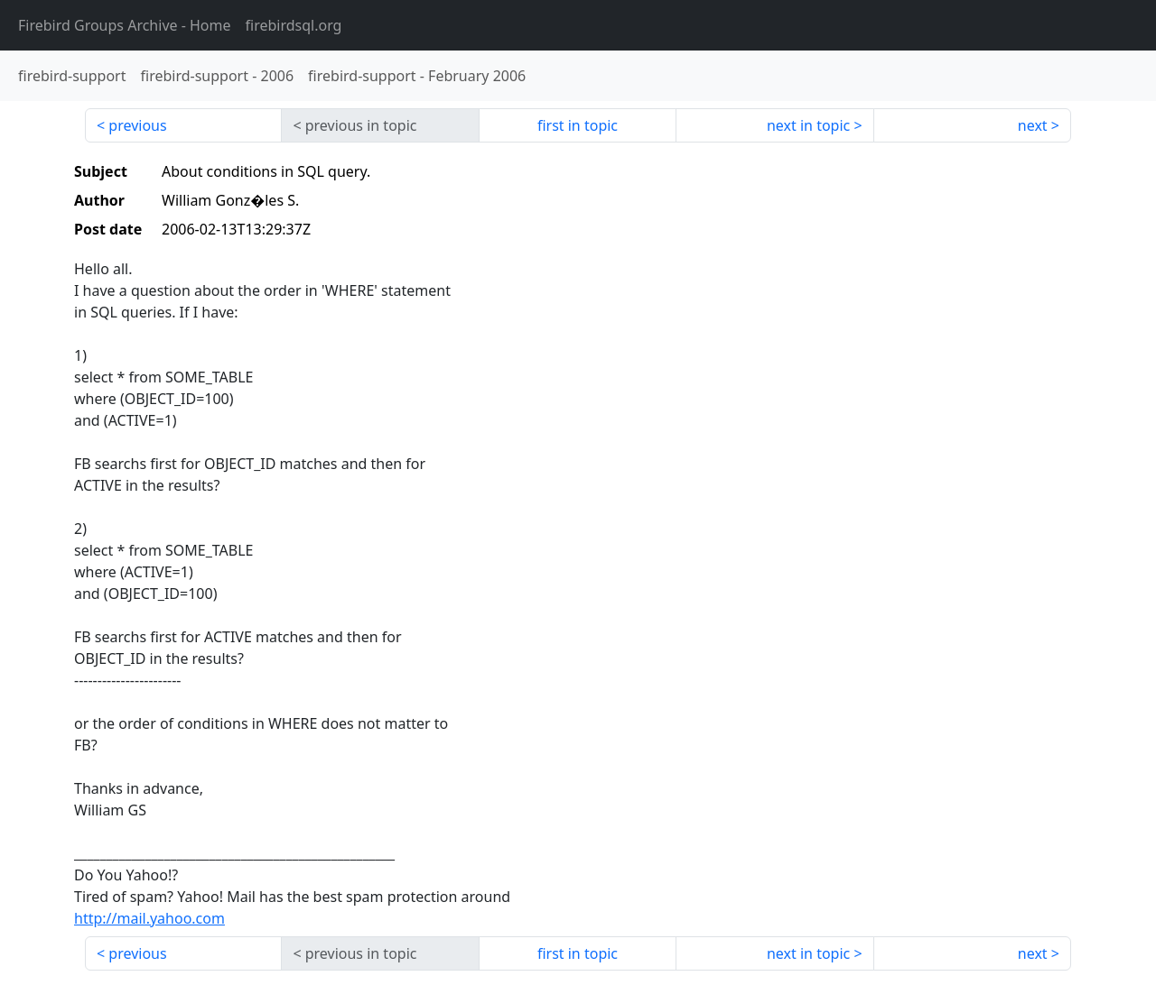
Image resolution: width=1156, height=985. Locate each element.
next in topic (808, 125)
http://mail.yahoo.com (149, 918)
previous (137, 125)
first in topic (577, 125)
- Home (124, 25)
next (1033, 125)
